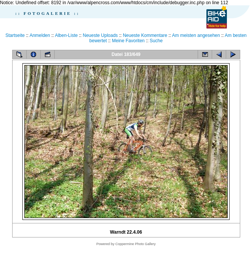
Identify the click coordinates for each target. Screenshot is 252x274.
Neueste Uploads (100, 35)
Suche (156, 40)
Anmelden (40, 35)
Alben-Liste (66, 35)
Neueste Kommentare (145, 35)
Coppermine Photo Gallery (135, 244)
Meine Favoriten (128, 40)
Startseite (15, 35)
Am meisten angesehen (196, 35)
